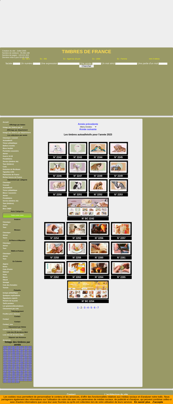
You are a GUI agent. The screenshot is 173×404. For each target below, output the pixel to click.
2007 (5, 378)
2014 (5, 380)
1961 (17, 366)
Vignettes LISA (8, 172)
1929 (29, 357)
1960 (13, 366)
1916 (5, 356)
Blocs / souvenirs (9, 193)
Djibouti (6, 272)
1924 (9, 357)
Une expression (49, 63)
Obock (5, 280)
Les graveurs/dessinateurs (13, 306)
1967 (13, 368)
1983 (21, 371)
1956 (25, 364)
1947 (17, 362)
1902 (25, 352)
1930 (5, 359)
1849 (5, 347)
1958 (5, 366)
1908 (13, 354)
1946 (13, 362)
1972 (5, 369)
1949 (25, 362)
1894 (9, 352)
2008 (9, 378)
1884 (21, 350)
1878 (9, 350)
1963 (25, 366)
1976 (21, 369)
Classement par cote (11, 308)
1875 (25, 349)
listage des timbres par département (17, 132)
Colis (5, 167)
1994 (9, 375)
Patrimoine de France (11, 174)
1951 (5, 364)
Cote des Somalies (10, 285)
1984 (25, 371)
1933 (17, 359)
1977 (25, 369)
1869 (13, 349)
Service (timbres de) (10, 161)
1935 (25, 359)
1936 (29, 359)
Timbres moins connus (17, 215)
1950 (29, 362)
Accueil (6, 122)
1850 (9, 347)
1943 (29, 361)
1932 (13, 359)
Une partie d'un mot (148, 63)
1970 (25, 368)
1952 (9, 364)
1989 (17, 373)
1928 (25, 357)
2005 (25, 376)
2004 (21, 376)
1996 (17, 375)
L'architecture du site (116, 394)
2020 (29, 380)
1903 (29, 352)
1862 (29, 347)
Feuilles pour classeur (11, 314)
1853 (17, 347)
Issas (5, 274)
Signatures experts (10, 298)
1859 (21, 347)
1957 (29, 364)
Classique (6, 182)
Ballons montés (9, 146)
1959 (9, 366)
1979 (5, 371)
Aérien (5, 153)
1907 (9, 354)
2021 (5, 382)
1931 (9, 359)
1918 (13, 356)
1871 (21, 349)
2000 (5, 376)
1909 (17, 354)
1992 (29, 373)
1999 (29, 375)
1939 (13, 361)
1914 (25, 354)
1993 (5, 375)
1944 (5, 362)
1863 (5, 349)
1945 (9, 362)
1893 (5, 352)
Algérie (5, 264)
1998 (25, 375)
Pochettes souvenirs (11, 151)
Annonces (7, 340)
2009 (13, 378)
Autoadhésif (7, 140)
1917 (9, 356)
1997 (21, 375)
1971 (29, 368)
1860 (25, 347)
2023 (13, 382)
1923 (5, 357)
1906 (5, 354)
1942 (25, 361)
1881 (17, 350)
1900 (17, 352)
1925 (13, 357)
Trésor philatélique (10, 143)
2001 (9, 376)
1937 (5, 361)
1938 (9, 361)
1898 (13, 352)
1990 (21, 373)
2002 (13, 376)
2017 (17, 380)
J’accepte (157, 402)
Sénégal (6, 282)
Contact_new (8, 324)
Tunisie (5, 287)
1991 (25, 373)
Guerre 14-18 (8, 156)
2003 (17, 376)
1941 (21, 361)
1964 (29, 366)
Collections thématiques (12, 329)
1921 (25, 356)
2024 (17, 382)
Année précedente (88, 124)
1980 (9, 371)
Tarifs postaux (8, 303)
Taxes (5, 238)
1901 (21, 352)
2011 (21, 378)
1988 (13, 373)
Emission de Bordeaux (11, 169)
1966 (9, 368)
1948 (21, 362)
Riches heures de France (12, 177)
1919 (17, 356)
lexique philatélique (10, 293)
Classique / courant (10, 138)
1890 (25, 350)
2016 (13, 380)
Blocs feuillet (8, 148)
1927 (21, 357)
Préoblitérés (7, 159)
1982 (17, 371)
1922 (29, 356)
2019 (25, 380)
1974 (13, 369)
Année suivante (88, 129)
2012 (25, 378)
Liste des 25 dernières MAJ (13, 335)
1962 (21, 366)
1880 (13, 350)
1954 (17, 364)
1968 (17, 368)
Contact (6, 319)
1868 (9, 349)
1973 (9, 369)
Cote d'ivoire (8, 269)
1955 (21, 364)
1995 (13, 375)
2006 (29, 376)
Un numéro (27, 63)
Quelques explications (11, 295)
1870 (17, 349)
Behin (5, 266)
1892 (29, 350)
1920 (21, 356)
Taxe (4, 227)
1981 (13, 371)
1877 (5, 350)
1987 (9, 373)
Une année (86, 63)
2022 (9, 382)
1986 (5, 373)
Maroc (5, 277)
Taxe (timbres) (8, 164)
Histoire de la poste (10, 301)
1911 (21, 354)
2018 (21, 380)
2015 (9, 380)
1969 (21, 368)
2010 (17, 378)
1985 (29, 371)
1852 (13, 347)
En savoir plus (142, 402)
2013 (29, 378)
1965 (5, 368)
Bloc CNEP (7, 209)
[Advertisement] (86, 24)
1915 (29, 354)
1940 (17, 361)
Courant (6, 185)
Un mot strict (108, 63)
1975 (17, 369)
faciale (9, 63)
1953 (13, 364)
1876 (29, 349)
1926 (17, 357)
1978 (29, 369)
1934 (21, 359)
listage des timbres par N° (13, 127)
